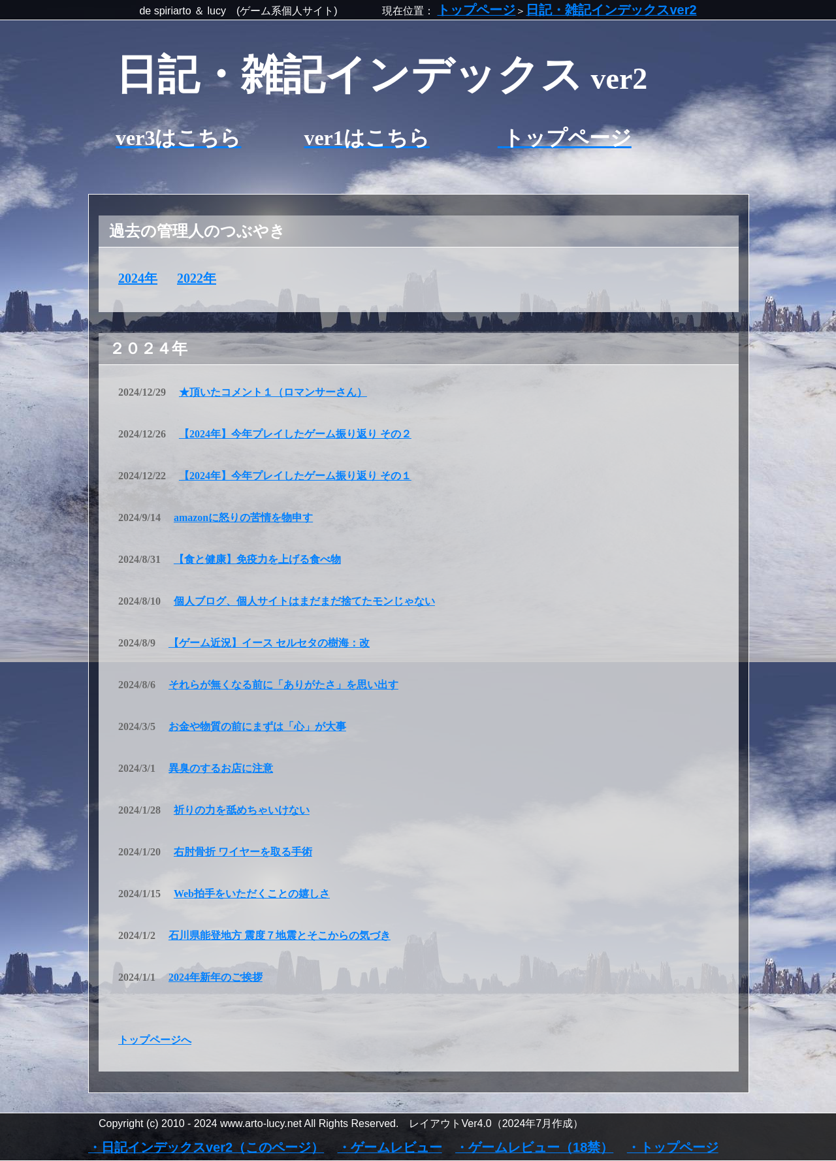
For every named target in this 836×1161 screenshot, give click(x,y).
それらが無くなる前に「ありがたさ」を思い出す (283, 684)
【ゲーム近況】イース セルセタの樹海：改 (269, 642)
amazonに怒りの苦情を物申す (243, 517)
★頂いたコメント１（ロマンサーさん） (273, 392)
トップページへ (154, 1039)
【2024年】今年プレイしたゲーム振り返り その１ (295, 475)
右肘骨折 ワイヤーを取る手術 (243, 851)
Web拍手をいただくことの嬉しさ (252, 893)
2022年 (196, 278)
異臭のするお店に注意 (221, 768)
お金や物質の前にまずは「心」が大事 (257, 726)
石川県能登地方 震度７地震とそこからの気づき (280, 935)
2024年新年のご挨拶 (216, 977)
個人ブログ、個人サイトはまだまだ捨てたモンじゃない (304, 601)
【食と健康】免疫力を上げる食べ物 (257, 559)
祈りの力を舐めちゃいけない (242, 810)
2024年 (137, 278)
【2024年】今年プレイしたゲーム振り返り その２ (295, 433)
